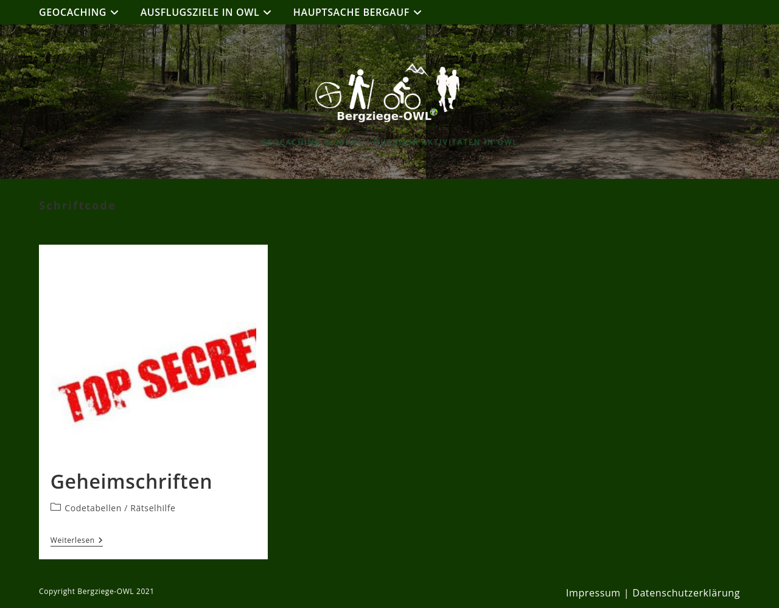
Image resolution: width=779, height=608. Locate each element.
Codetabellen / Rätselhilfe (120, 508)
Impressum (593, 592)
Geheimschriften (131, 481)
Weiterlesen (77, 541)
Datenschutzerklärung (686, 592)
